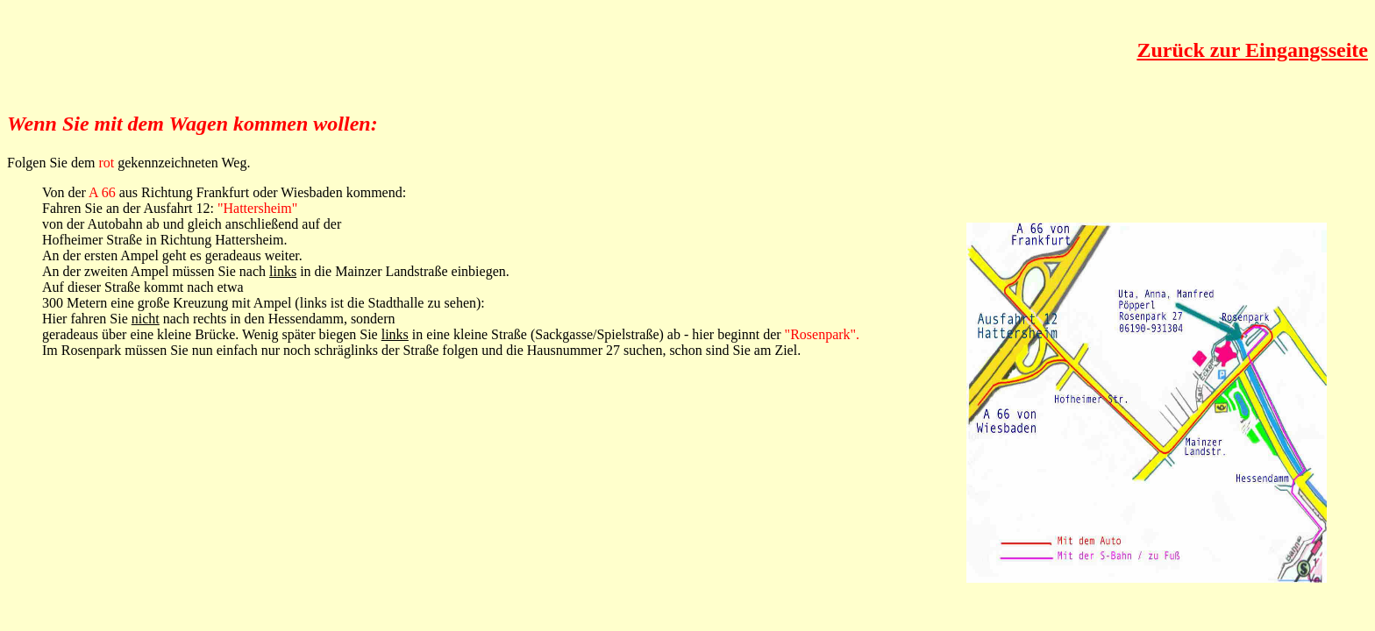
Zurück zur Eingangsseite (1252, 50)
